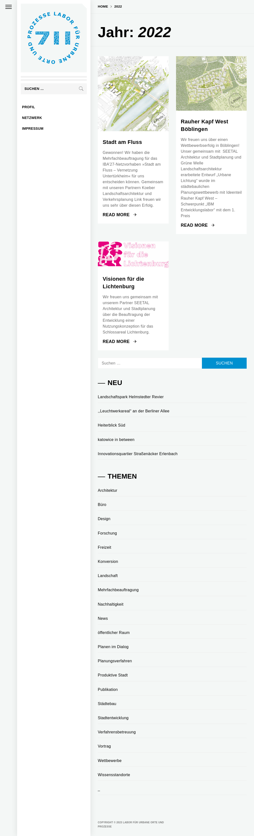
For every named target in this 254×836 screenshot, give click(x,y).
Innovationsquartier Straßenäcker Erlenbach (138, 454)
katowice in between (116, 440)
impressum (33, 128)
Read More (119, 215)
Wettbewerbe (110, 761)
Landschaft (108, 576)
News (103, 618)
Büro (102, 505)
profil (28, 107)
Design (104, 519)
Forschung (107, 533)
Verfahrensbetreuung (117, 732)
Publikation (108, 689)
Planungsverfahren (115, 661)
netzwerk (32, 118)
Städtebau (107, 704)
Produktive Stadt (113, 675)
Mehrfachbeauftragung (118, 590)
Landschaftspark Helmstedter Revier (131, 397)
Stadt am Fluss (122, 142)
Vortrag (104, 746)
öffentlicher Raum (114, 633)
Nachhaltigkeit (110, 604)
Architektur (107, 490)
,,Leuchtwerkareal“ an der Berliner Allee (133, 411)
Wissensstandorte (114, 775)
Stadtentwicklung (113, 718)
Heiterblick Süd (111, 425)
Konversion (108, 561)
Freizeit (104, 547)
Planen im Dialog (113, 647)
